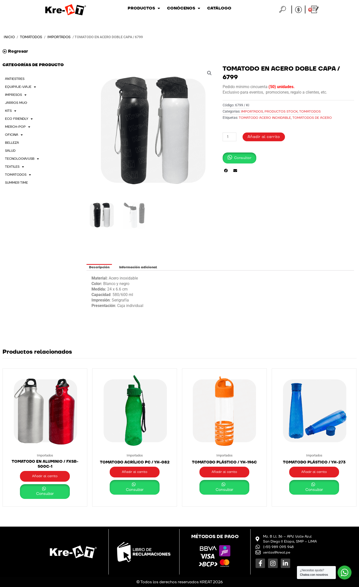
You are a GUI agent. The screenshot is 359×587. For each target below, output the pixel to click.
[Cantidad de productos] (229, 137)
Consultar (45, 493)
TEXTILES (14, 167)
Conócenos (183, 8)
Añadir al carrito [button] (45, 476)
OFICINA (14, 135)
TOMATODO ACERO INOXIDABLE (265, 118)
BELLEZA (12, 143)
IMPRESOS (15, 95)
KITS (10, 111)
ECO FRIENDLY (19, 119)
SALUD (10, 150)
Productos (144, 8)
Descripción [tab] (99, 267)
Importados (59, 37)
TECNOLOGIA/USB (22, 159)
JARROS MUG (16, 103)
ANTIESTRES (14, 79)
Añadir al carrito (264, 137)
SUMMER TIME (16, 182)
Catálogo (219, 8)
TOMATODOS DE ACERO (312, 118)
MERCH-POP (17, 127)
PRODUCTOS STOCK (281, 111)
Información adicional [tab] (138, 267)
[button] (209, 73)
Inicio (9, 37)
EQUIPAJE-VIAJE (20, 87)
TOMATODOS (31, 37)
